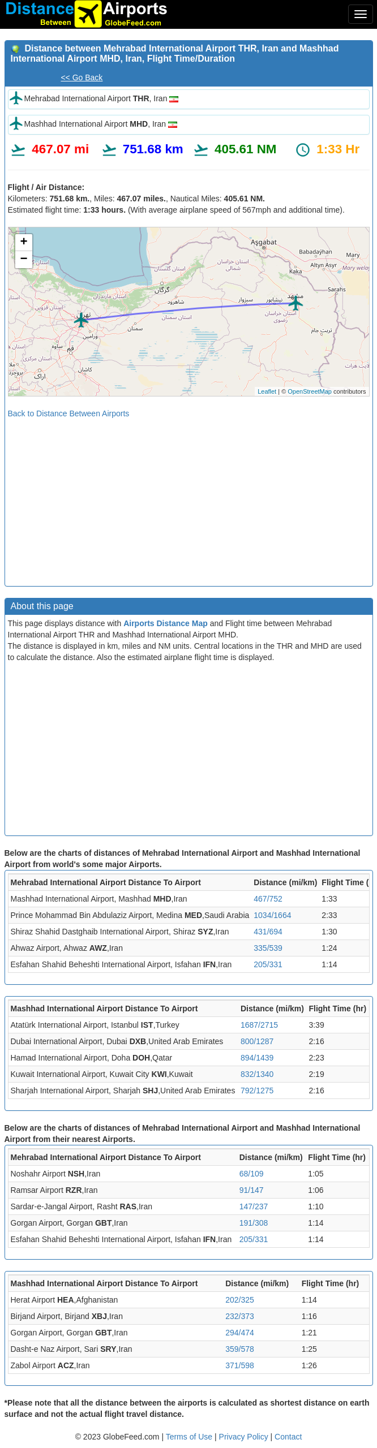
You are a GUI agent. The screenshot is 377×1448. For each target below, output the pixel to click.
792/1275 (257, 1090)
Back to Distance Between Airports (69, 413)
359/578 (239, 1349)
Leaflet (267, 391)
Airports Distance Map (165, 623)
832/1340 (257, 1074)
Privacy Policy (245, 1436)
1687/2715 (259, 1024)
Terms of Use (190, 1436)
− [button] (23, 259)
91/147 (251, 1190)
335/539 (268, 948)
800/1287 (257, 1041)
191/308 (253, 1222)
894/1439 (257, 1057)
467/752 (268, 898)
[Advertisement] (189, 498)
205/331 (268, 964)
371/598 (239, 1365)
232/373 (239, 1316)
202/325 (239, 1299)
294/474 (239, 1332)
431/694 (268, 931)
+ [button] (23, 242)
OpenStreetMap (310, 391)
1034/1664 (272, 915)
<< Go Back (81, 77)
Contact (288, 1436)
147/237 (253, 1206)
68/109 (251, 1173)
